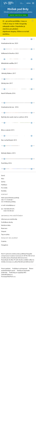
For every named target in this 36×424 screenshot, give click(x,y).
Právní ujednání (6, 413)
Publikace (4, 329)
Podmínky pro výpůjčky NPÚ (17, 417)
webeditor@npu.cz (6, 419)
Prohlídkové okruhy (7, 366)
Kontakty (3, 335)
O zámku (3, 385)
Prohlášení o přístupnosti (20, 413)
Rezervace (4, 372)
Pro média (4, 332)
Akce (2, 323)
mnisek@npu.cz (10, 349)
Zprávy (3, 326)
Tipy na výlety (5, 379)
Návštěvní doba (5, 369)
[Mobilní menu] (30, 3)
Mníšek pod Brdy (18, 9)
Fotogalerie (4, 389)
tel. (2, 353)
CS (21, 3)
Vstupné (3, 375)
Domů (3, 320)
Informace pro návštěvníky (9, 363)
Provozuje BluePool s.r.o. (8, 421)
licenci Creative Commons (13, 400)
